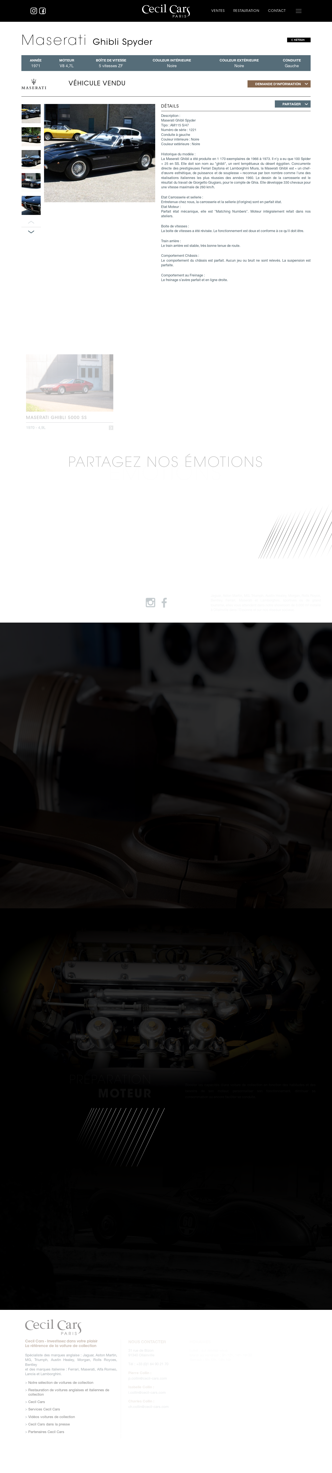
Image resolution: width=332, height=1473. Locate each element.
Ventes (218, 10)
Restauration (246, 10)
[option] (31, 113)
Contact (277, 10)
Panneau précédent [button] (31, 222)
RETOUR (299, 39)
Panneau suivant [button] (31, 232)
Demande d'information (278, 84)
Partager (291, 104)
